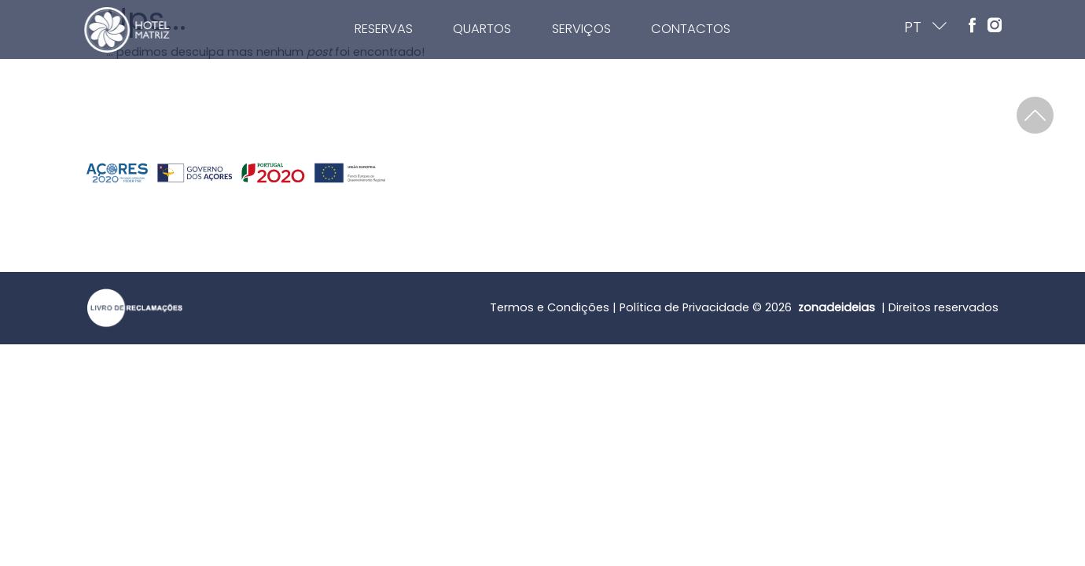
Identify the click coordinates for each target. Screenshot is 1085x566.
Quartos (516, 29)
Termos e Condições (549, 307)
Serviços (614, 29)
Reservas (417, 29)
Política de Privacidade (684, 307)
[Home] (86, 30)
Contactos (723, 29)
